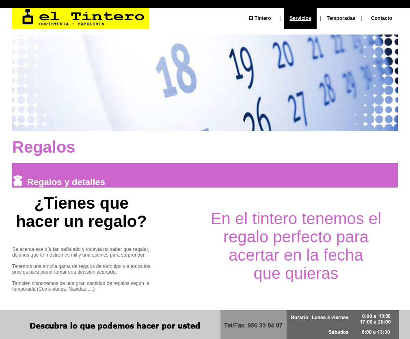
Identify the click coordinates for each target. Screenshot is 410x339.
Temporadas (341, 18)
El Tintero (259, 18)
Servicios (300, 18)
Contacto (381, 18)
